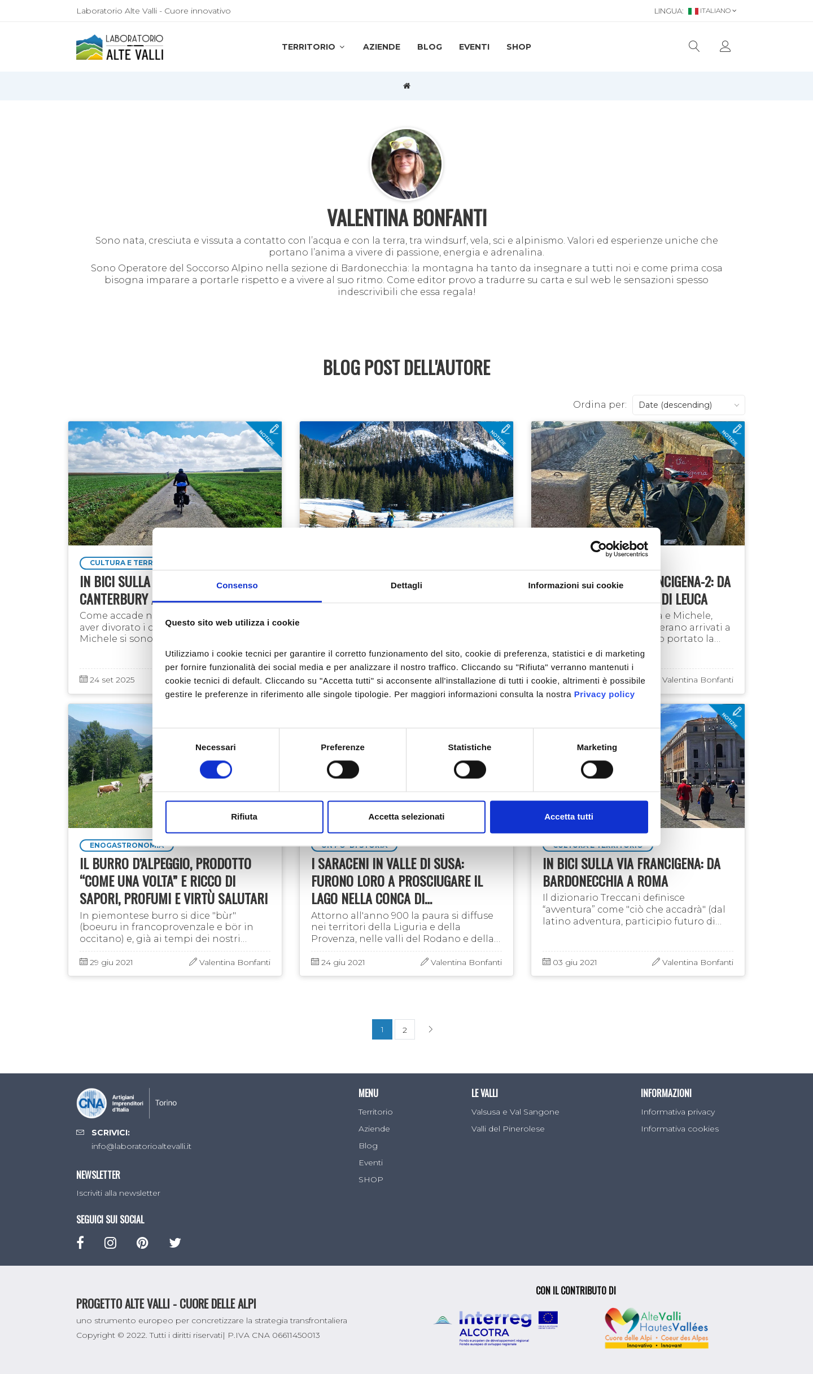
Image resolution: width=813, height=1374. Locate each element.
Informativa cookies (680, 1129)
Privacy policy (604, 694)
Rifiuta (244, 816)
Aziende (381, 47)
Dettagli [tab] (406, 585)
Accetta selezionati (406, 816)
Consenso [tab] (236, 585)
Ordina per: (600, 404)
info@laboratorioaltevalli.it (141, 1146)
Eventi (474, 47)
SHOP (518, 47)
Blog (429, 47)
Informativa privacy (678, 1112)
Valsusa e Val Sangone (515, 1112)
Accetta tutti (568, 816)
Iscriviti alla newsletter (118, 1193)
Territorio (314, 47)
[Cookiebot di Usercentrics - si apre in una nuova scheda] (598, 548)
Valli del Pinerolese (508, 1129)
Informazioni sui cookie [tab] (576, 585)
